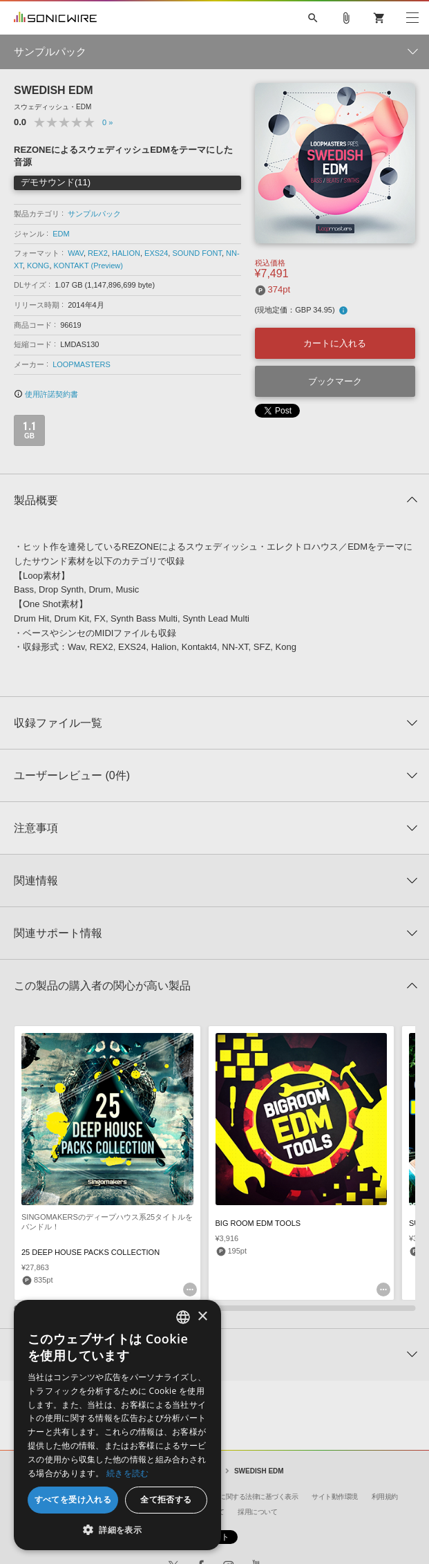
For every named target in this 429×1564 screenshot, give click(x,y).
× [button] (202, 1317)
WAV (76, 253)
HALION (126, 253)
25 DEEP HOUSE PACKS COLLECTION (90, 1252)
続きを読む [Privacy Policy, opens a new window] (127, 1473)
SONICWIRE (55, 18)
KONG (38, 265)
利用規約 (385, 1496)
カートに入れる (334, 343)
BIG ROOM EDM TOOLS (258, 1223)
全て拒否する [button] (165, 1499)
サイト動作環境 (335, 1496)
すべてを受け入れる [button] (73, 1499)
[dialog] (117, 1425)
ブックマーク (335, 381)
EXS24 (156, 253)
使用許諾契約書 (46, 394)
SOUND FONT (197, 253)
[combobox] (183, 1317)
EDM (61, 234)
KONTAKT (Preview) (88, 265)
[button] (117, 1529)
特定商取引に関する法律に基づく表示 (242, 1496)
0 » (107, 122)
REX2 (98, 253)
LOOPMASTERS (82, 364)
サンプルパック (94, 214)
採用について (257, 1512)
